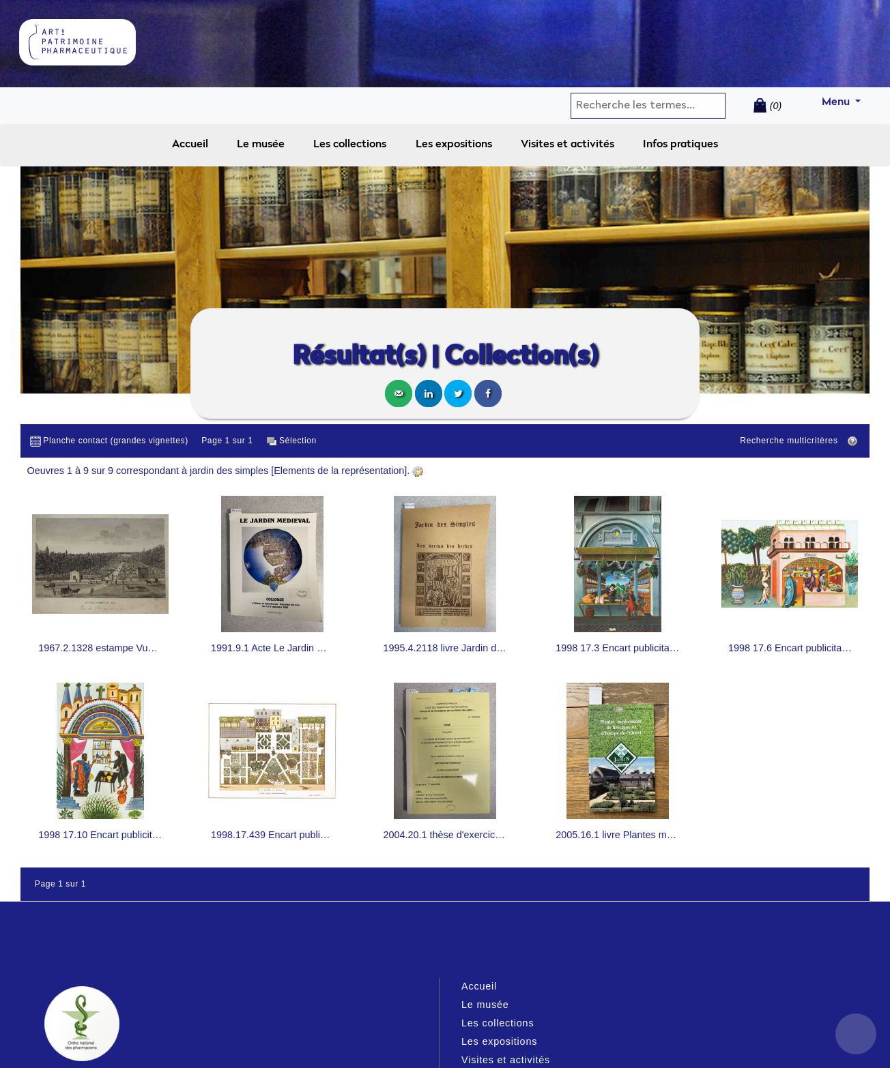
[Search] (626, 106)
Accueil (190, 144)
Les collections (349, 144)
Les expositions (454, 144)
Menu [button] (847, 100)
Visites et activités (567, 144)
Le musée (261, 144)
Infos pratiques (680, 144)
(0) (776, 105)
